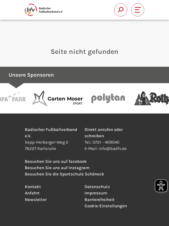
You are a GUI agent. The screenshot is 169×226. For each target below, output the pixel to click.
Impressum (96, 193)
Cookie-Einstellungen (106, 206)
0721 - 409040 (106, 142)
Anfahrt (32, 193)
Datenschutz (97, 186)
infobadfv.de (113, 148)
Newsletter (36, 199)
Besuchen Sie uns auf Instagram (57, 167)
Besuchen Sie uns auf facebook (56, 161)
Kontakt (33, 186)
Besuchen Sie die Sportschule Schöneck (64, 174)
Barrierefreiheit (100, 199)
